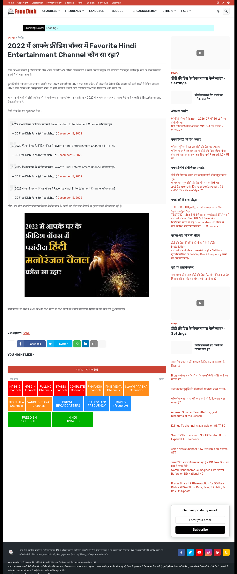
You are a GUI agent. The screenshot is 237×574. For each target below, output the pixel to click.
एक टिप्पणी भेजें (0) (87, 369)
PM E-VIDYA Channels (113, 388)
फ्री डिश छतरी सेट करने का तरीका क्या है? (209, 97)
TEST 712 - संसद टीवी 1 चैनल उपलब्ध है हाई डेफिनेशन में (200, 214)
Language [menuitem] (96, 11)
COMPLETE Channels (77, 388)
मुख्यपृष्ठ (11, 37)
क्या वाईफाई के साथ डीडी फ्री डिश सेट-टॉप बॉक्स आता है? (200, 275)
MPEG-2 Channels (15, 388)
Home (11, 2)
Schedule (103, 2)
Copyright (22, 2)
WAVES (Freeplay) (120, 404)
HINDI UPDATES (73, 419)
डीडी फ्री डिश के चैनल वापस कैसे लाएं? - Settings (198, 80)
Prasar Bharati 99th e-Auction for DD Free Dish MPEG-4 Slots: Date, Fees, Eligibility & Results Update (198, 487)
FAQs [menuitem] (184, 11)
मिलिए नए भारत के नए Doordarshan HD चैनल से (197, 222)
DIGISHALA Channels (16, 404)
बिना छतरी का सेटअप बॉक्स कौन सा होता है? (193, 278)
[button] (218, 11)
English (91, 2)
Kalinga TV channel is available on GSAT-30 (198, 425)
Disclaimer (37, 2)
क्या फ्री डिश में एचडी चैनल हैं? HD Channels (194, 226)
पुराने (161, 379)
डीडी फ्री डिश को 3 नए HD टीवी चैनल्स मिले (193, 218)
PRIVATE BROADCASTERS (68, 404)
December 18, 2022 (70, 133)
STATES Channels (61, 388)
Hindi (80, 2)
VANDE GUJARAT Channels (39, 404)
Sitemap (69, 2)
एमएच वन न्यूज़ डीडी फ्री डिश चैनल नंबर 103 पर (195, 182)
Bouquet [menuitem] (118, 11)
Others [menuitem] (167, 11)
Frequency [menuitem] (73, 11)
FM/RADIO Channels (95, 388)
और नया (14, 379)
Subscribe (200, 529)
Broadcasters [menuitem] (144, 11)
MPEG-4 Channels (30, 388)
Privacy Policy (54, 2)
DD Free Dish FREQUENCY (96, 404)
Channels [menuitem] (49, 11)
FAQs (21, 37)
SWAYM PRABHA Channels (136, 388)
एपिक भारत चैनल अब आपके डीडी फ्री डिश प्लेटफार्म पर (198, 150)
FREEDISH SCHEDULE (29, 419)
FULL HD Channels (45, 388)
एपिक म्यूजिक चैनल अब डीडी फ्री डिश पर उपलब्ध (195, 147)
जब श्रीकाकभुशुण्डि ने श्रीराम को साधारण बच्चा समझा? (198, 389)
